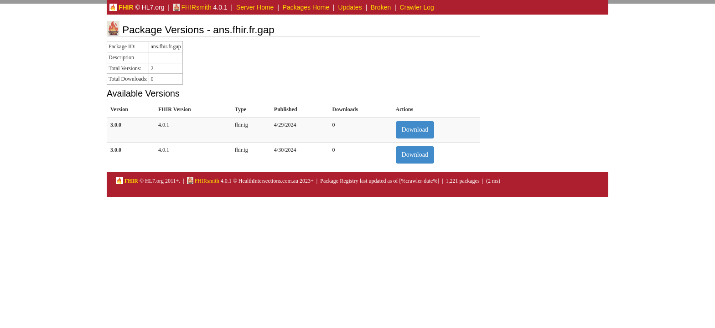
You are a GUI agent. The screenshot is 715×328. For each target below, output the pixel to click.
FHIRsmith (192, 7)
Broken (381, 7)
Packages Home (306, 7)
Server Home (255, 7)
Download (415, 129)
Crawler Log (416, 7)
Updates (350, 7)
